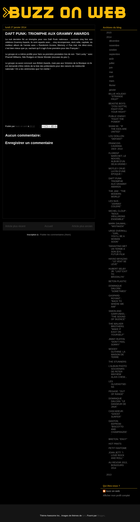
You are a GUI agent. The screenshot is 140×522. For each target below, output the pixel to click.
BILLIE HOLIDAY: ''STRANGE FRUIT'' (117, 96)
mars (112, 81)
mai (111, 72)
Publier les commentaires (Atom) (55, 234)
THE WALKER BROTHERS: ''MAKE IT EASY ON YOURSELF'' (116, 329)
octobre (113, 50)
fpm (84, 515)
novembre (114, 45)
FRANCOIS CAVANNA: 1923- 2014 (116, 146)
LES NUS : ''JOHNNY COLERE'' (115, 204)
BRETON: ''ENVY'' (118, 439)
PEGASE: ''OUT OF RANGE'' (117, 392)
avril (111, 76)
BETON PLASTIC (117, 281)
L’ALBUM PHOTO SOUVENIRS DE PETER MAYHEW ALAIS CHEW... (118, 371)
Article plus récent (15, 226)
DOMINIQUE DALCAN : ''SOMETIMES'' (117, 289)
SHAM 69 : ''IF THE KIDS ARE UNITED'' (118, 129)
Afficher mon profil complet (116, 495)
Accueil (49, 226)
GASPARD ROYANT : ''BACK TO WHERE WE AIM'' (116, 301)
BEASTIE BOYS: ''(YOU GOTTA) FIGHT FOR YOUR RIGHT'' (118, 107)
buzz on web (113, 491)
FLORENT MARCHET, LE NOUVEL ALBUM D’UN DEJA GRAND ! (118, 158)
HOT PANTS (115, 443)
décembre (114, 41)
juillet (112, 63)
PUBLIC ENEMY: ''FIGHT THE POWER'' (117, 119)
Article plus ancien (82, 226)
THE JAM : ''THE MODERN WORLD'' (117, 194)
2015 (109, 32)
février (112, 85)
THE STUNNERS (117, 361)
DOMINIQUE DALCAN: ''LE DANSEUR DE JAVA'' (117, 402)
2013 (109, 474)
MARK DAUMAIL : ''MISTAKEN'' (118, 225)
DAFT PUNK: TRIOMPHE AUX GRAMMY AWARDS (117, 182)
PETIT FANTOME (118, 448)
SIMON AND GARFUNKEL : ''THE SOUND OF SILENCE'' (117, 315)
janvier (112, 90)
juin (111, 67)
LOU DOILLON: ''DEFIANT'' (117, 137)
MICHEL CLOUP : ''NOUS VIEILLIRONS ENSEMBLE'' (118, 215)
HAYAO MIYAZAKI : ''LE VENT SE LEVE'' (118, 262)
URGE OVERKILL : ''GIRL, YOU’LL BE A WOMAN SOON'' (118, 236)
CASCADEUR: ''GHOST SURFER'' (116, 414)
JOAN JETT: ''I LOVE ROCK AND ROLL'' (116, 455)
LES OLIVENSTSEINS (117, 384)
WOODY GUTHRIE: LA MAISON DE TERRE (117, 353)
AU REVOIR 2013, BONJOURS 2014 (118, 465)
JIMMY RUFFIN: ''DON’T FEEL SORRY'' (117, 342)
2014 (109, 37)
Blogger (100, 515)
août (111, 58)
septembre (114, 54)
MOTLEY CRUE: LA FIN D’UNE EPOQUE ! (117, 171)
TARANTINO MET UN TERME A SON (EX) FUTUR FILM (118, 250)
